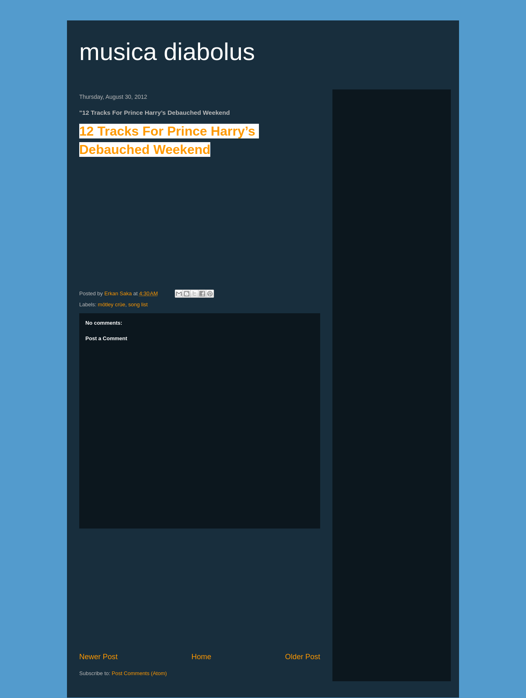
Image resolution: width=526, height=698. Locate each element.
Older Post (302, 657)
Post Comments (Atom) (139, 673)
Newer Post (98, 657)
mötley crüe (111, 304)
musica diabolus (167, 51)
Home (202, 657)
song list (138, 304)
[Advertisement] (199, 590)
